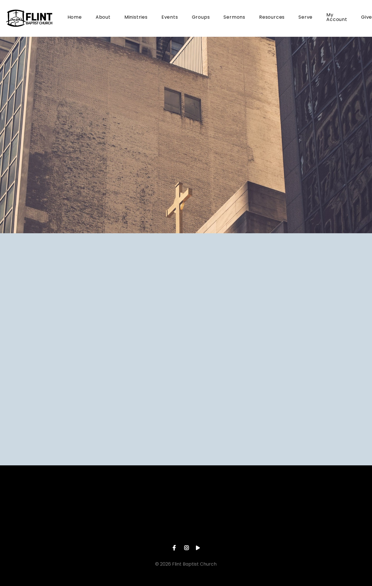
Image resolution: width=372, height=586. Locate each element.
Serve (305, 17)
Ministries (136, 17)
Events (169, 17)
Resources (272, 17)
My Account (336, 18)
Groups (201, 17)
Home (75, 17)
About (103, 17)
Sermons (234, 17)
